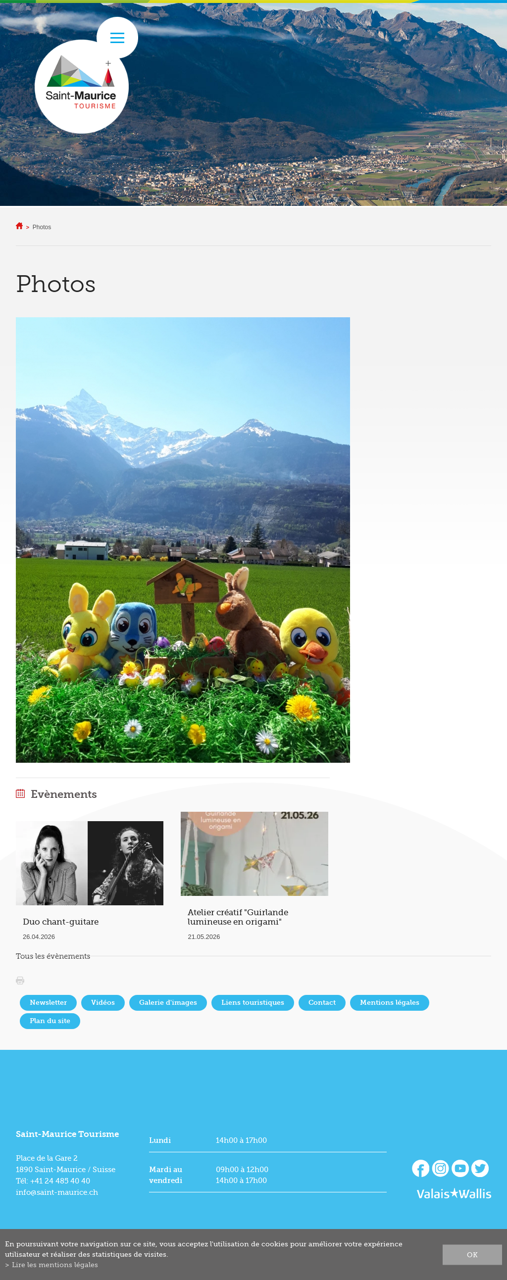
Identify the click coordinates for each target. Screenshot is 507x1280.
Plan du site (50, 1021)
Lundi (160, 1140)
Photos (42, 227)
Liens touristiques (252, 1002)
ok (472, 1254)
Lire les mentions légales (55, 1265)
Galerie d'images (168, 1002)
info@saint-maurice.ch (57, 1192)
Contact (322, 1002)
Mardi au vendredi (165, 1175)
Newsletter (48, 1002)
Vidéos (103, 1002)
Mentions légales (389, 1002)
